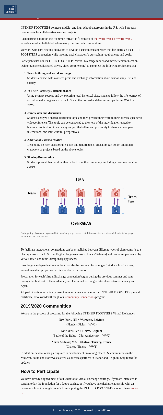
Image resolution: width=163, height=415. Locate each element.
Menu (155, 9)
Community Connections (80, 297)
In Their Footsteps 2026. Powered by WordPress (81, 410)
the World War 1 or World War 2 (113, 38)
